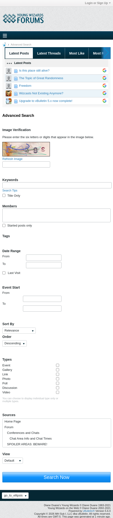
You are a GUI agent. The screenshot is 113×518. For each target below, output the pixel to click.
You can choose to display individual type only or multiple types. (30, 400)
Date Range (11, 251)
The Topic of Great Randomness (41, 78)
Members (9, 206)
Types (7, 359)
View (6, 454)
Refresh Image (12, 159)
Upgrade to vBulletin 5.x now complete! (45, 101)
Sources (8, 415)
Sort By (8, 324)
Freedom (25, 85)
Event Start (11, 287)
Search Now (57, 477)
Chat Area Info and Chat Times (28, 438)
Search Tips (9, 190)
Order (6, 337)
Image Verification (16, 130)
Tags (6, 236)
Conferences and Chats (21, 433)
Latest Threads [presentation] (49, 53)
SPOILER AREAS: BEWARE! (25, 444)
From (31, 257)
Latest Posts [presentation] (19, 53)
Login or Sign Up (98, 3)
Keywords (10, 180)
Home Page (12, 421)
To (31, 265)
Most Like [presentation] (77, 53)
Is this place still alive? (34, 70)
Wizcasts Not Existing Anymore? (41, 93)
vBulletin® (89, 510)
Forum (8, 427)
